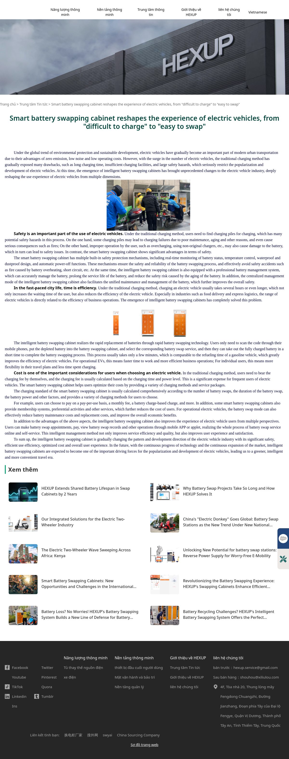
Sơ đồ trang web (144, 744)
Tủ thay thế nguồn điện (83, 667)
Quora (46, 686)
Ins (14, 706)
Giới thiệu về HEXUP (191, 12)
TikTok (17, 686)
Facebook (20, 667)
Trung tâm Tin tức (185, 667)
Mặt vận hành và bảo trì (135, 677)
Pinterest (49, 677)
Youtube (19, 677)
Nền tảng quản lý (129, 686)
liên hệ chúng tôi (229, 12)
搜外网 (92, 735)
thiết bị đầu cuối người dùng (139, 667)
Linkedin (19, 696)
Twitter (47, 667)
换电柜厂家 (73, 735)
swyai (107, 735)
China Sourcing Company (138, 735)
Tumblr (47, 696)
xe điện (70, 677)
